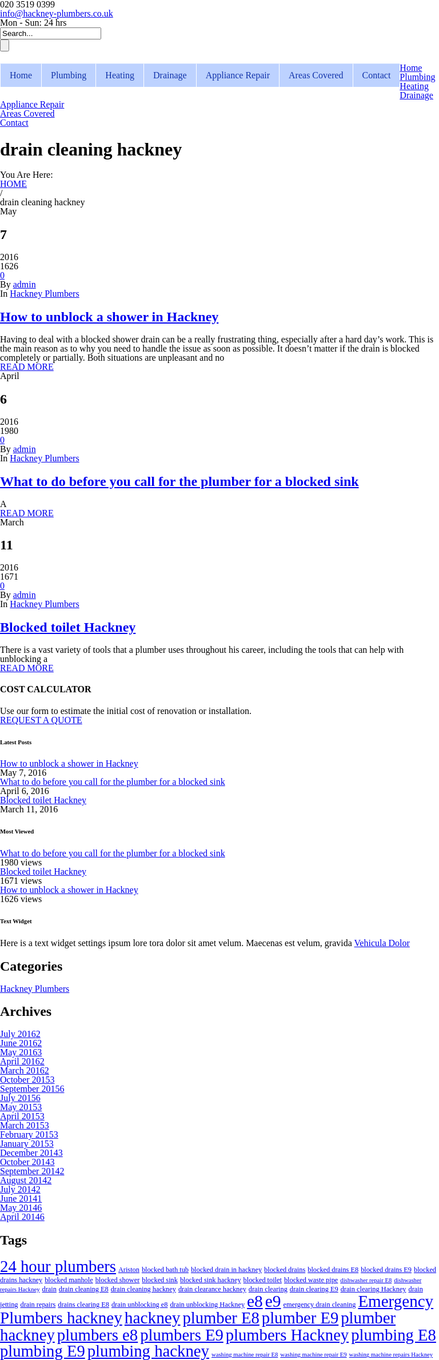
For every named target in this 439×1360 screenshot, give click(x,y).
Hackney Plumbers (44, 293)
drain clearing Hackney (373, 1289)
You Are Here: (26, 175)
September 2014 (32, 1171)
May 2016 (21, 1052)
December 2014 (31, 1153)
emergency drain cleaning (319, 1305)
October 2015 (27, 1079)
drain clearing (268, 1289)
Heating (119, 75)
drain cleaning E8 (84, 1289)
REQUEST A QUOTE (41, 720)
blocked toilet (263, 1280)
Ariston (128, 1270)
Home (21, 75)
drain (49, 1289)
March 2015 (24, 1125)
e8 (255, 1301)
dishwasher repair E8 (366, 1280)
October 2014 (27, 1162)
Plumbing (68, 75)
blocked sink (160, 1280)
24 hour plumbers (58, 1266)
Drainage (170, 75)
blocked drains (284, 1270)
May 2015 (21, 1107)
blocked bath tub (165, 1270)
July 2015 (20, 1098)
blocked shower (117, 1280)
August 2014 (25, 1180)
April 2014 (22, 1217)
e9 (273, 1301)
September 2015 (32, 1089)
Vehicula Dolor (382, 943)
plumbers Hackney (287, 1335)
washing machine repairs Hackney (391, 1354)
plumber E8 (221, 1318)
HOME (13, 184)
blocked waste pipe (311, 1280)
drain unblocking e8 (139, 1305)
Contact (376, 75)
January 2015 (27, 1143)
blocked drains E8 (333, 1270)
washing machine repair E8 (244, 1354)
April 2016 (22, 1061)
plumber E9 (300, 1318)
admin (24, 284)
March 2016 (24, 1070)
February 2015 (29, 1134)
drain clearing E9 (314, 1289)
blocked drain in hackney (226, 1270)
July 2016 (20, 1034)
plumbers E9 (182, 1335)
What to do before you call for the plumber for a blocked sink (179, 481)
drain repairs (37, 1305)
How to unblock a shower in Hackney (109, 316)
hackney (153, 1318)
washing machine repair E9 (313, 1354)
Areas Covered (316, 75)
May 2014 (21, 1208)
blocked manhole (69, 1280)
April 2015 (22, 1116)
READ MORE (27, 367)
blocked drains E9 (386, 1270)
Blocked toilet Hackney (67, 627)
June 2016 (21, 1043)
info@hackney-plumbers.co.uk (56, 13)
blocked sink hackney (210, 1280)
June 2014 (21, 1198)
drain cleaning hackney (143, 1289)
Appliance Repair (238, 75)
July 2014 (20, 1189)
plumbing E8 (393, 1335)
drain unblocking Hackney (207, 1305)
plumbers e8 (97, 1335)
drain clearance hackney (212, 1289)
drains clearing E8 (83, 1305)
